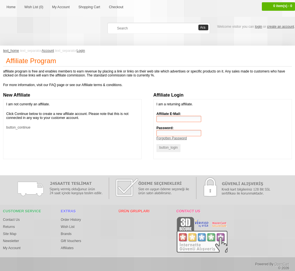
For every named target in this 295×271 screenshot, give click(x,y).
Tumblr (69, 263)
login (258, 27)
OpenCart (281, 264)
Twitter (23, 263)
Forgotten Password (171, 138)
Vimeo (81, 263)
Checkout (116, 7)
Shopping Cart (89, 7)
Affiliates (67, 248)
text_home (11, 51)
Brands (66, 234)
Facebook (11, 263)
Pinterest (34, 263)
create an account (280, 27)
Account (48, 51)
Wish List (68, 227)
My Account (61, 7)
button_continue (18, 127)
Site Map (9, 234)
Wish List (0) (33, 7)
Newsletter (11, 241)
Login (81, 51)
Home (11, 7)
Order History (71, 220)
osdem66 (104, 263)
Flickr (58, 263)
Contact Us (11, 220)
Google (46, 263)
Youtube (93, 263)
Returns (9, 227)
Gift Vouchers (71, 241)
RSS (116, 263)
